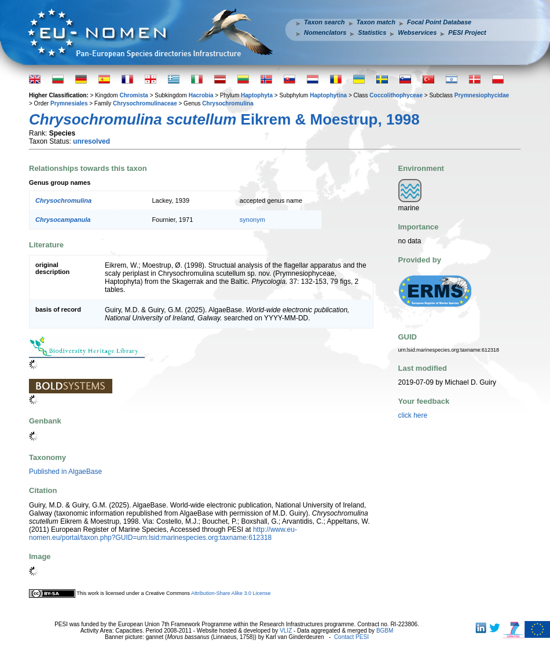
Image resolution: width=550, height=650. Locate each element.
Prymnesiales (69, 103)
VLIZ (286, 630)
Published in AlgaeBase (65, 472)
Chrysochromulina (227, 103)
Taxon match (376, 22)
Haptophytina (328, 95)
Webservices (417, 32)
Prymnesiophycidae (481, 95)
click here (413, 415)
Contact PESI (351, 637)
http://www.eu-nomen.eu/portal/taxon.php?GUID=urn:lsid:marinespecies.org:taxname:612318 (163, 533)
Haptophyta (257, 95)
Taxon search (324, 22)
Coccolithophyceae (396, 95)
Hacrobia (201, 95)
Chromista (133, 95)
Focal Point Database (439, 22)
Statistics (372, 32)
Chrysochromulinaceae (145, 103)
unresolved (91, 141)
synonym (252, 219)
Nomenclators (325, 32)
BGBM (384, 630)
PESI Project (467, 32)
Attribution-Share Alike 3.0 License (231, 593)
